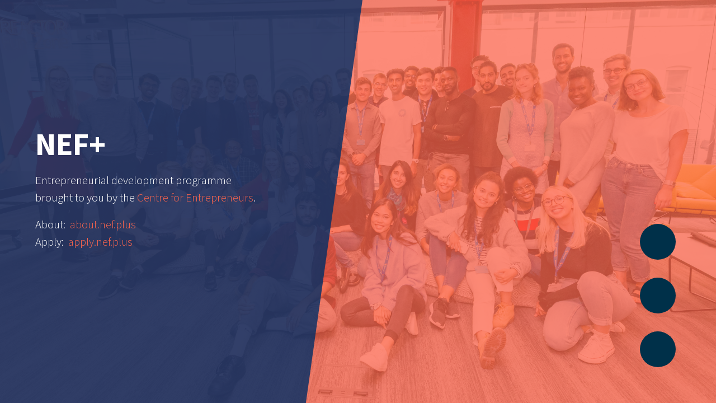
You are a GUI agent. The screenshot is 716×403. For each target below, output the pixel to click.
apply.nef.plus (100, 242)
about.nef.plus (103, 224)
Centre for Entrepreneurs (195, 197)
